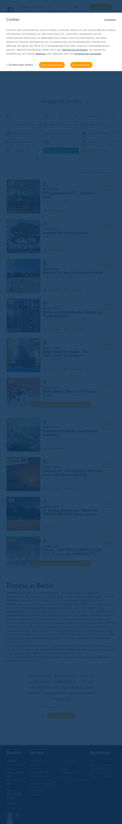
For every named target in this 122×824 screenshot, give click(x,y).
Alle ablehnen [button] (81, 65)
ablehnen (41, 53)
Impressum (110, 19)
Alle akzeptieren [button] (52, 65)
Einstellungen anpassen (88, 53)
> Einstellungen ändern (19, 64)
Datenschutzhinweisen (75, 49)
